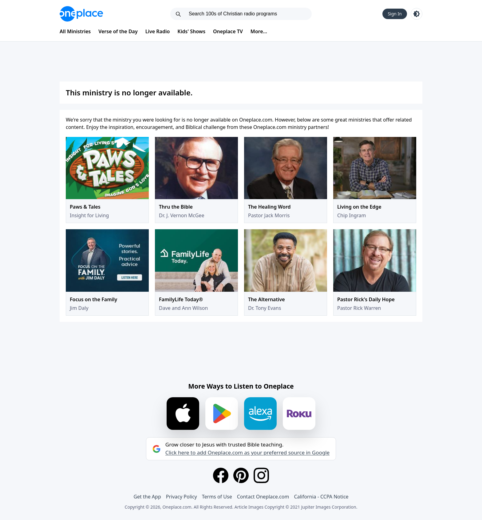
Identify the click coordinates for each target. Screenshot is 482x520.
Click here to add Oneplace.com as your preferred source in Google (247, 452)
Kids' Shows (191, 31)
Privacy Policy (181, 496)
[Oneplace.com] (81, 14)
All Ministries (75, 31)
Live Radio (157, 31)
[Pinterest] (241, 475)
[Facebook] (220, 475)
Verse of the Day (118, 31)
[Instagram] (261, 475)
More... (259, 31)
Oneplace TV (228, 31)
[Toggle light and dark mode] (416, 14)
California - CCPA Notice (321, 496)
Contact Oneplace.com (263, 496)
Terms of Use (217, 496)
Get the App (147, 496)
